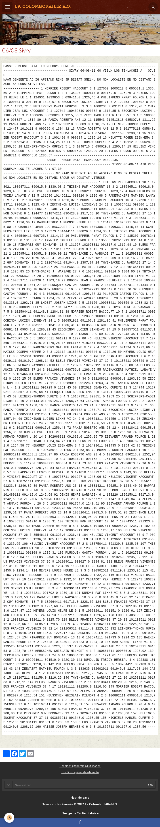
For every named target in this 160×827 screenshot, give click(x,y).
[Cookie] (9, 818)
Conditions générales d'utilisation (80, 766)
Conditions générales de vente (80, 772)
